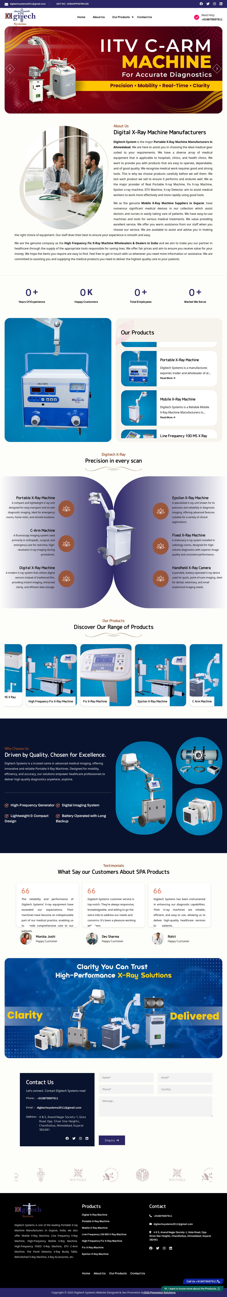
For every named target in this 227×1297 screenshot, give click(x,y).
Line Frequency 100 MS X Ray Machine (104, 1234)
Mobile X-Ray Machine (95, 1228)
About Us (99, 17)
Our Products (121, 17)
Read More (167, 378)
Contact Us (144, 17)
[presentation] (126, 1127)
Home (81, 17)
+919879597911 (211, 19)
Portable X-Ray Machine (95, 1221)
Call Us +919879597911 (203, 1281)
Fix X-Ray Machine (93, 1247)
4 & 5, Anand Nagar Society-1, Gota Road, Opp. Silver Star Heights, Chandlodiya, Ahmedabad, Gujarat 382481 (180, 1236)
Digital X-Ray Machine (94, 1214)
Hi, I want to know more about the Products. (192, 1288)
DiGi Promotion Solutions (160, 1292)
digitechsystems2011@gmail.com (28, 4)
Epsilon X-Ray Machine (95, 1254)
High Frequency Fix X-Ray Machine (102, 1241)
